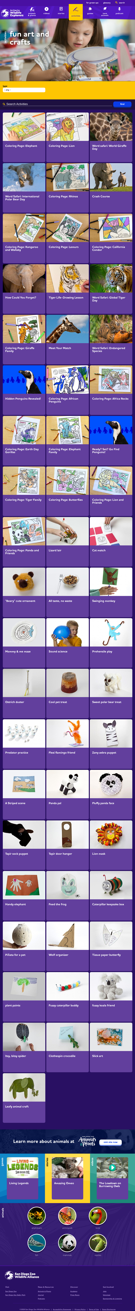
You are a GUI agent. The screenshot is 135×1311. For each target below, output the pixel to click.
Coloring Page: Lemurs (63, 247)
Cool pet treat (58, 702)
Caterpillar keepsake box (108, 904)
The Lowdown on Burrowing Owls (110, 1184)
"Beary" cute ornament (20, 601)
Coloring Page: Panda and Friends (22, 551)
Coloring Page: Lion (62, 146)
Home (7, 10)
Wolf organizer (58, 955)
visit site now (111, 1142)
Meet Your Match (60, 348)
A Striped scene (15, 803)
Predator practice (16, 753)
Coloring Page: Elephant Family (65, 450)
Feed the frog (57, 904)
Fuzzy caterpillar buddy (63, 1005)
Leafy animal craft (17, 1107)
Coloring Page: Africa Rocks (110, 399)
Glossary (106, 2)
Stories (61, 13)
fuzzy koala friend (103, 1005)
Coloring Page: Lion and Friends (108, 501)
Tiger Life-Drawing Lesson (66, 298)
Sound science (58, 652)
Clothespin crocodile (62, 1056)
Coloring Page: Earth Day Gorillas (22, 450)
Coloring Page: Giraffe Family (19, 349)
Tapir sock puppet (16, 854)
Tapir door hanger (60, 854)
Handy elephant (15, 904)
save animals (105, 14)
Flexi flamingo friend (62, 753)
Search (122, 2)
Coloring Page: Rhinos (63, 196)
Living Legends (19, 1183)
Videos (47, 13)
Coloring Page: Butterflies (66, 500)
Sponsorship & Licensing (112, 1299)
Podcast (119, 13)
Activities (75, 16)
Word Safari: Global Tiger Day (108, 299)
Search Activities (57, 100)
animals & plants (32, 14)
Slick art (97, 1056)
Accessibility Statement (62, 1309)
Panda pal (55, 803)
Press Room (74, 1295)
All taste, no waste (60, 601)
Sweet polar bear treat (106, 702)
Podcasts (41, 1299)
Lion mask (98, 854)
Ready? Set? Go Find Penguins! (105, 450)
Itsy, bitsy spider (15, 1056)
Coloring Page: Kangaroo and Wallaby (21, 248)
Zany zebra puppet (104, 753)
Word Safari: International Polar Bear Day (22, 198)
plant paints (12, 1005)
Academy (73, 1291)
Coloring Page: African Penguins (63, 400)
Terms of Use (94, 1309)
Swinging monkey (103, 601)
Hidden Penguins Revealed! (23, 399)
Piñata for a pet (15, 955)
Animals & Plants (44, 1291)
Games (90, 13)
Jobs (104, 1291)
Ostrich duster (14, 702)
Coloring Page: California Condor (108, 248)
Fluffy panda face (103, 803)
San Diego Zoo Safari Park (15, 1295)
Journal (41, 1295)
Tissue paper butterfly (106, 955)
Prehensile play (102, 652)
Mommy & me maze (18, 652)
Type (5, 86)
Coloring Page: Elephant (21, 146)
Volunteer (106, 1295)
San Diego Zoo (11, 1291)
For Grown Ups (92, 2)
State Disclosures (109, 1309)
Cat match (99, 550)
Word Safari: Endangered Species (108, 349)
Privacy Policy (80, 1309)
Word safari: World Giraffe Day (109, 147)
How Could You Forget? (20, 298)
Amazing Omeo (64, 1183)
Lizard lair (55, 550)
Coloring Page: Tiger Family (23, 500)
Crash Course (101, 196)
